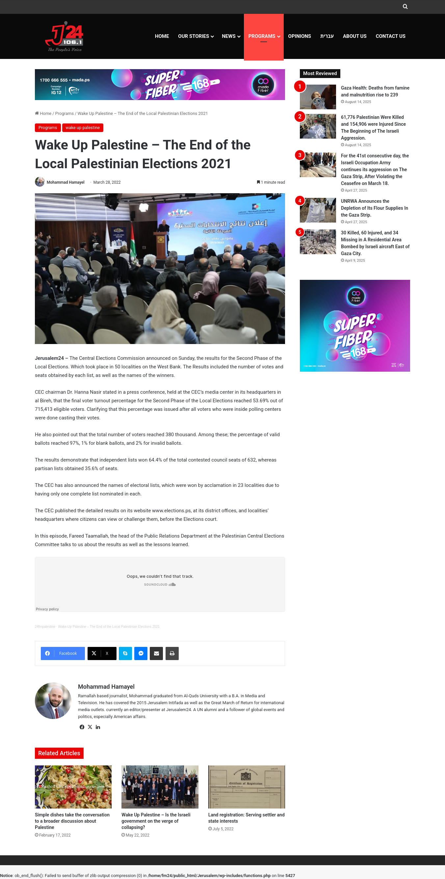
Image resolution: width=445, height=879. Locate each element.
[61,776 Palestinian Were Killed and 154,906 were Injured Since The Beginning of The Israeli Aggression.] (318, 126)
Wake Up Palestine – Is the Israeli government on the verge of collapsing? (155, 821)
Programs (262, 36)
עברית (327, 36)
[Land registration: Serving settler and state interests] (246, 787)
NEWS (228, 36)
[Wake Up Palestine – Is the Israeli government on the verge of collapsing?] (159, 787)
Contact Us (391, 36)
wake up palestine (83, 127)
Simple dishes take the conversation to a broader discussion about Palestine (72, 821)
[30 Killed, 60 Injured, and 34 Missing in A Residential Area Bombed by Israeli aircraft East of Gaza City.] (318, 241)
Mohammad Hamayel (66, 182)
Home (162, 36)
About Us (355, 36)
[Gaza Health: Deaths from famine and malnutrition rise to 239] (318, 97)
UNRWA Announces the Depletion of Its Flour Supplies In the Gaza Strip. (374, 208)
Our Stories (193, 36)
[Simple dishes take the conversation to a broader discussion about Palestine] (73, 787)
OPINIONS (299, 36)
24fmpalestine (45, 626)
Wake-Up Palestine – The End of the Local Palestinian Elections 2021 (109, 626)
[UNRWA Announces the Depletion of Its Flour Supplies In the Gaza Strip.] (318, 210)
